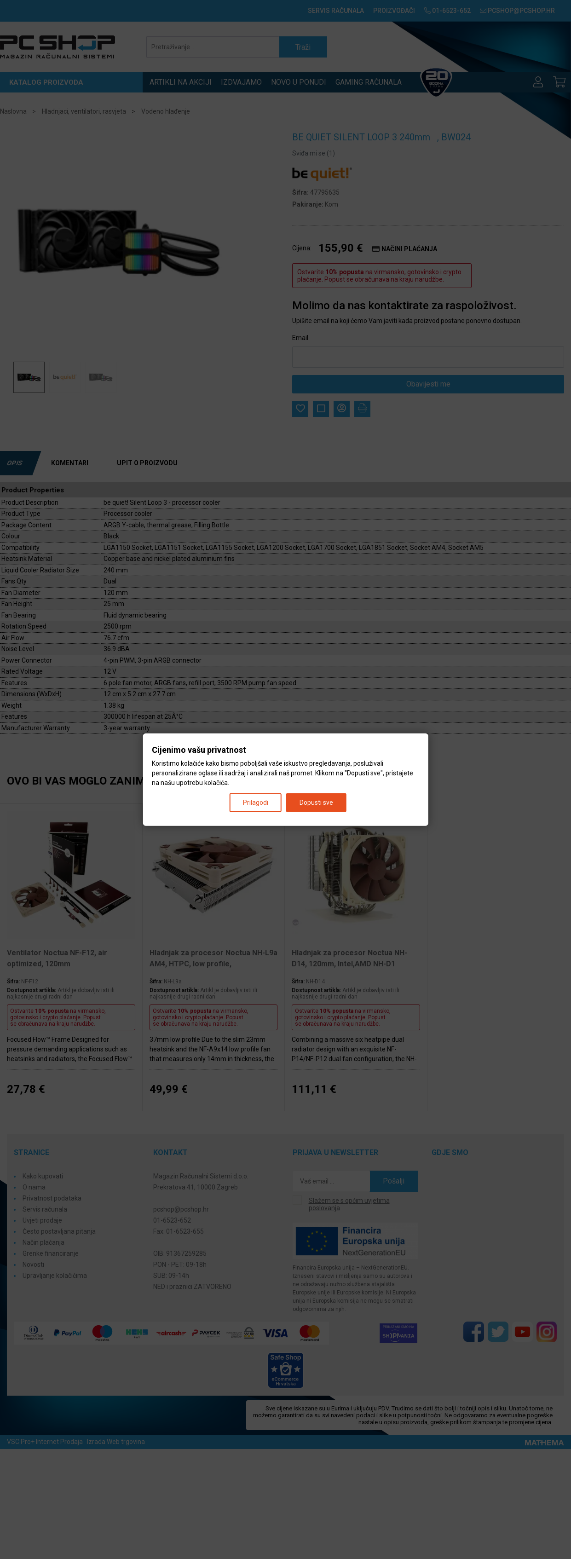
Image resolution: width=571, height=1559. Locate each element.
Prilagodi (255, 802)
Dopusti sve (316, 802)
